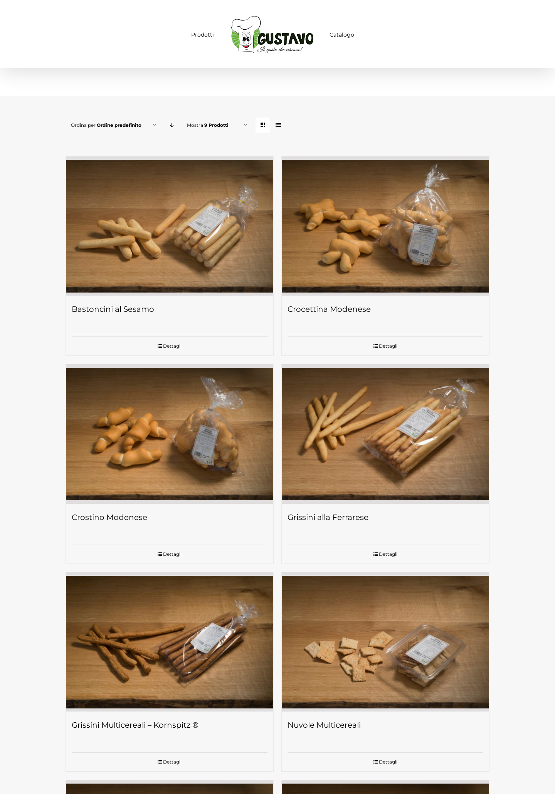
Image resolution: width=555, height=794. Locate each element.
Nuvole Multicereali (324, 721)
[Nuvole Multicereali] (385, 639)
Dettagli (172, 345)
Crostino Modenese (109, 515)
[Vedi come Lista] (278, 125)
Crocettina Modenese (329, 308)
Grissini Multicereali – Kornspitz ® (135, 721)
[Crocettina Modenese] (385, 225)
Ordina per (106, 125)
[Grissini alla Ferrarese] (385, 432)
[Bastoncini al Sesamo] (169, 225)
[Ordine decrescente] (171, 125)
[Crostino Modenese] (169, 432)
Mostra (208, 125)
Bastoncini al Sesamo (113, 308)
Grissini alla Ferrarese (328, 515)
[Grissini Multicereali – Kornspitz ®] (169, 639)
